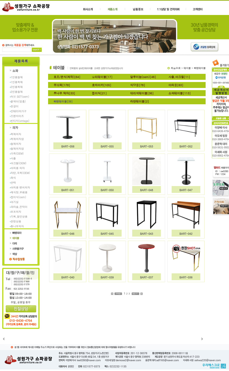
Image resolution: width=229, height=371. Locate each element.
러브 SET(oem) (20, 96)
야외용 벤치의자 (20, 187)
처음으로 (175, 68)
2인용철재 (17, 91)
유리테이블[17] (102, 77)
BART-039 (107, 277)
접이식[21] (99, 93)
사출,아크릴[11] (179, 77)
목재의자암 (17, 139)
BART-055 (107, 146)
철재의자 (16, 143)
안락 (13, 182)
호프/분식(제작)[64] (67, 77)
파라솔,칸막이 (19, 207)
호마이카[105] (101, 85)
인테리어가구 (18, 111)
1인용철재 (17, 77)
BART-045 (107, 233)
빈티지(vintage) (20, 121)
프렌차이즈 (17, 116)
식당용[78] (137, 85)
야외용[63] (176, 85)
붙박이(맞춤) (18, 101)
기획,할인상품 (19, 216)
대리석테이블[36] (142, 93)
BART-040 (67, 277)
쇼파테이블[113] (180, 93)
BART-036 (185, 277)
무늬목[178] (62, 85)
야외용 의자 (18, 168)
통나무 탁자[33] (64, 93)
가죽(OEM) (17, 153)
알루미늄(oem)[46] (143, 77)
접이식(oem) (18, 197)
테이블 (187, 68)
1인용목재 (17, 82)
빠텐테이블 (200, 68)
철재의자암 (17, 148)
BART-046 (67, 233)
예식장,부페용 (19, 192)
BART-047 (185, 190)
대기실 (15, 202)
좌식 (13, 177)
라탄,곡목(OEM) (20, 173)
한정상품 (16, 221)
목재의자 (16, 134)
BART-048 (146, 190)
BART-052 (185, 146)
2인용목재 (17, 87)
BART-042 (185, 233)
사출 (13, 158)
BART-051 (67, 190)
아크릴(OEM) (18, 163)
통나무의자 (17, 226)
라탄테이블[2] (139, 101)
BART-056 (67, 146)
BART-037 (146, 277)
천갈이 (15, 106)
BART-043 (146, 233)
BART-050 (107, 190)
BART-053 (146, 146)
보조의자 (16, 211)
